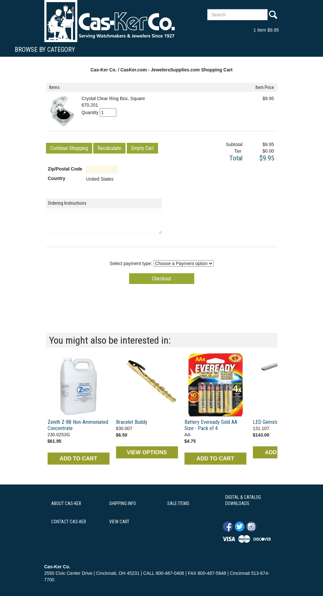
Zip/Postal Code (65, 168)
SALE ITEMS (178, 503)
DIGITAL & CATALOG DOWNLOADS (243, 500)
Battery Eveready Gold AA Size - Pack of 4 (210, 425)
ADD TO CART (78, 458)
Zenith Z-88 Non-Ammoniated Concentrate (78, 425)
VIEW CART (119, 521)
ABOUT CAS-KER (66, 503)
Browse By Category (45, 49)
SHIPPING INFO (122, 503)
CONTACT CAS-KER (68, 521)
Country (57, 178)
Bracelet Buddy (131, 422)
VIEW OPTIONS (147, 452)
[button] (69, 148)
